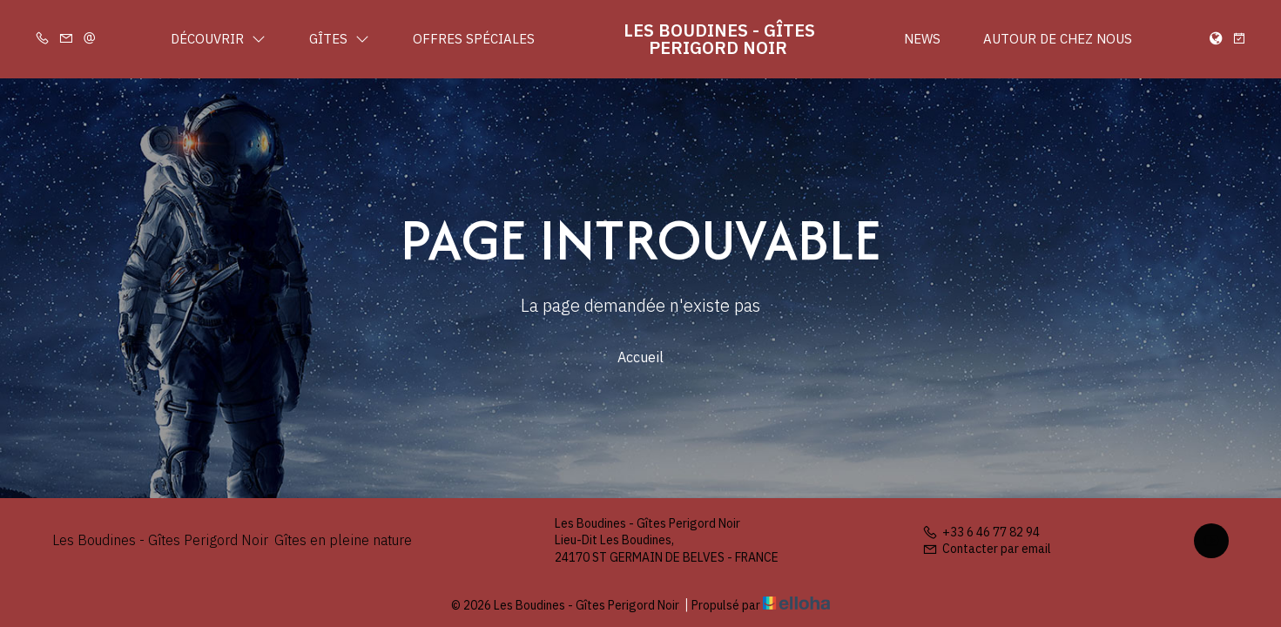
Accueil (640, 357)
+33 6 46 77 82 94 (981, 532)
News (922, 38)
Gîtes (339, 38)
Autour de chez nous (1057, 38)
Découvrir (218, 38)
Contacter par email (986, 548)
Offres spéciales (474, 38)
